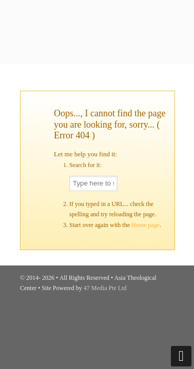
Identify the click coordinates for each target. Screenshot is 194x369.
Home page (145, 225)
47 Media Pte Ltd (105, 288)
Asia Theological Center (97, 13)
